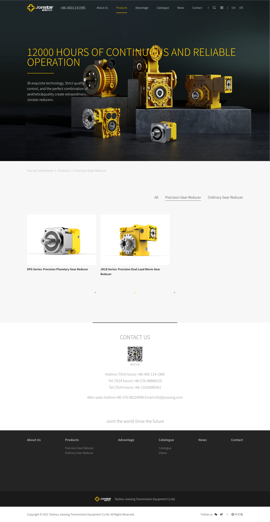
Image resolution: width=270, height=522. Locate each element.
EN (241, 8)
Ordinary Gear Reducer (225, 197)
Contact (197, 8)
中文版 (237, 514)
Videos (163, 453)
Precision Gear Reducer (90, 170)
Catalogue (162, 8)
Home (49, 170)
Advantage (141, 8)
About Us (101, 8)
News (180, 8)
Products (121, 8)
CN (233, 8)
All (156, 197)
